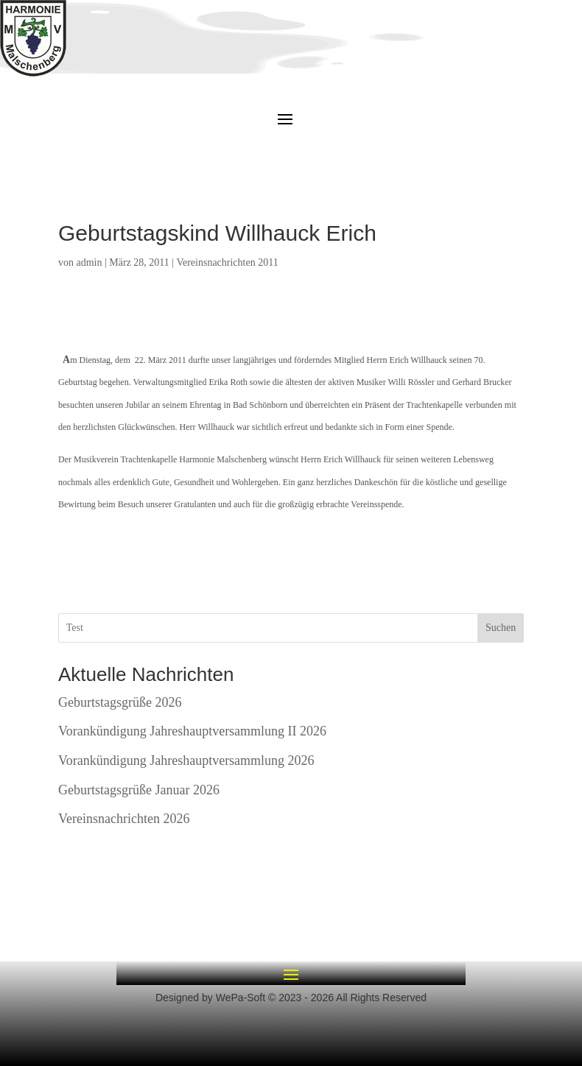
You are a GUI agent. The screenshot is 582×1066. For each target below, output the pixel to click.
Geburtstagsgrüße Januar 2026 (139, 790)
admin (89, 262)
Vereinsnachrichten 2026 (123, 818)
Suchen (500, 627)
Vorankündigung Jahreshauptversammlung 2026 (186, 760)
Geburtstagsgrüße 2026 (119, 702)
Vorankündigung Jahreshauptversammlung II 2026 (192, 731)
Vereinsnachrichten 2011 (227, 262)
